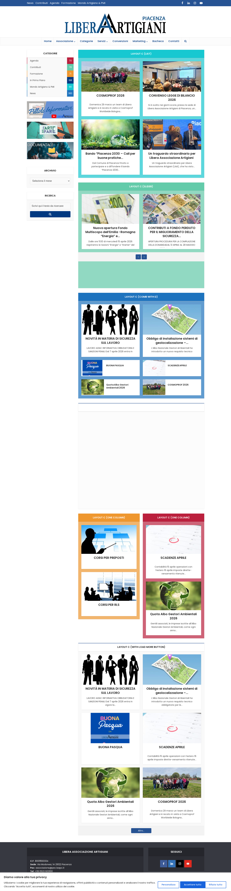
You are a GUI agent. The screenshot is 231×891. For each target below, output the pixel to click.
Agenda (54, 3)
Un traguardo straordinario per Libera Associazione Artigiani (172, 155)
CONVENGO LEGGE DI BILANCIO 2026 (172, 97)
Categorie (86, 41)
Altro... (141, 830)
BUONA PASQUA (115, 365)
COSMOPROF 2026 (110, 95)
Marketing (139, 41)
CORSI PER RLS (109, 604)
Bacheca (158, 41)
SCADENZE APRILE (177, 365)
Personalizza (163, 884)
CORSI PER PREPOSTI (109, 557)
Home (47, 41)
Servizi (101, 41)
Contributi (41, 3)
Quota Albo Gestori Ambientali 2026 (117, 386)
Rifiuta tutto (187, 884)
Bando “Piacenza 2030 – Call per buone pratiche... (110, 155)
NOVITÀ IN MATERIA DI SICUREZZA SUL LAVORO (110, 340)
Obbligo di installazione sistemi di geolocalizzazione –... (172, 340)
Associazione (64, 41)
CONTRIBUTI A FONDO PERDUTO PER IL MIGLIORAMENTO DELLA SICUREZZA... (172, 232)
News (30, 3)
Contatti (173, 41)
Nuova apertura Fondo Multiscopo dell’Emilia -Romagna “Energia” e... (110, 232)
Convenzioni (120, 41)
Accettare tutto (214, 884)
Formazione (68, 3)
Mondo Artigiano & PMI (91, 3)
